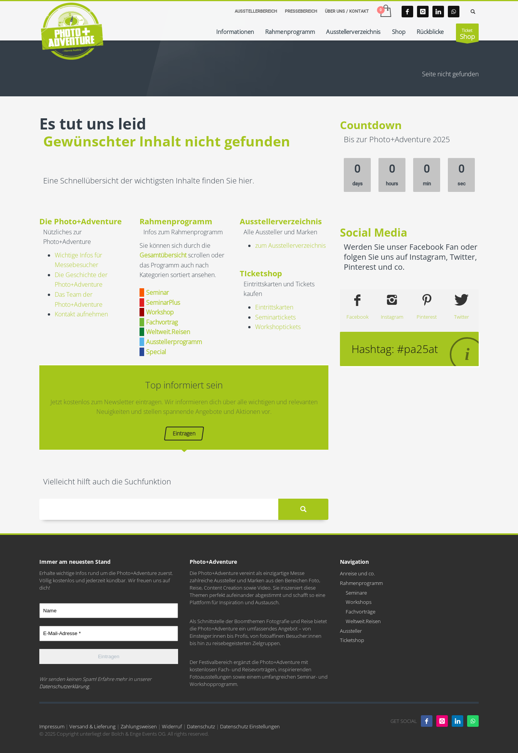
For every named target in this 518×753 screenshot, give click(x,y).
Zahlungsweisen (139, 726)
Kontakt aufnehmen (81, 314)
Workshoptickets (278, 327)
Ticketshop (352, 640)
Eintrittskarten (274, 307)
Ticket (467, 34)
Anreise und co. (357, 573)
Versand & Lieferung (92, 726)
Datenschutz (201, 726)
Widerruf (172, 726)
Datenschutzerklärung (64, 686)
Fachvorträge (360, 611)
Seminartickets (275, 317)
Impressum (51, 726)
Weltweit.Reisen (363, 621)
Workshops (359, 601)
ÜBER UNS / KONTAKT (347, 11)
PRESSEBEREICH (301, 11)
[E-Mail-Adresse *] (108, 633)
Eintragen (184, 433)
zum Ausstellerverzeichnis (290, 245)
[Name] (108, 611)
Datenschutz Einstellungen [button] (250, 726)
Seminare (356, 592)
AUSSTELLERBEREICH (256, 11)
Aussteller (351, 630)
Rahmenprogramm (361, 583)
